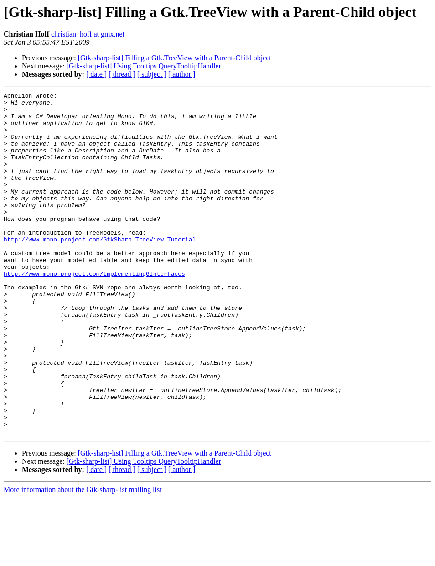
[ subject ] (151, 74)
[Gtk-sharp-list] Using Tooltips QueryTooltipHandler (144, 66)
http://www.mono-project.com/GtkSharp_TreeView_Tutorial (100, 269)
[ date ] (96, 74)
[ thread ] (122, 74)
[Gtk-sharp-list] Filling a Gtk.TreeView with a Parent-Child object (174, 58)
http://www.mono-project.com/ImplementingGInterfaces (94, 310)
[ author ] (182, 74)
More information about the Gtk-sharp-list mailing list (83, 558)
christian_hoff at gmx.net (87, 34)
